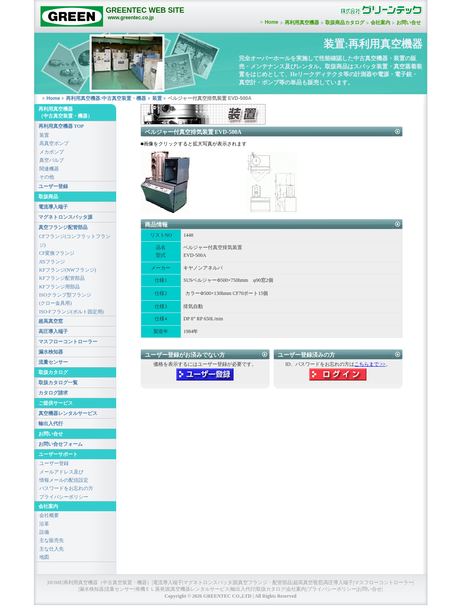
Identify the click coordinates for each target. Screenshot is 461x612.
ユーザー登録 (53, 186)
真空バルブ (51, 160)
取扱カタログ (271, 589)
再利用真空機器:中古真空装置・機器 (106, 98)
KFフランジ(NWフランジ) (67, 270)
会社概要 (49, 515)
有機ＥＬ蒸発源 (152, 589)
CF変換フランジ (57, 253)
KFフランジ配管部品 (62, 278)
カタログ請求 (53, 393)
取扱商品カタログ (344, 22)
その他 (46, 177)
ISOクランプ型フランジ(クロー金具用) (65, 299)
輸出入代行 (50, 423)
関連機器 (49, 169)
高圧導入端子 (53, 331)
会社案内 (380, 22)
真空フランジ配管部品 (63, 227)
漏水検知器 (50, 352)
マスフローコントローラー (67, 342)
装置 (157, 98)
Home (271, 22)
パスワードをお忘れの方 (66, 488)
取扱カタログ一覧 (58, 382)
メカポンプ (51, 152)
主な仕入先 (51, 549)
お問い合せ (408, 22)
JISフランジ (52, 262)
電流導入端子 (53, 207)
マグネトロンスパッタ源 (65, 217)
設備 (44, 532)
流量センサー (53, 362)
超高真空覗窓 (308, 582)
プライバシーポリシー (63, 497)
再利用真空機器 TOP (61, 126)
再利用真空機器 (302, 22)
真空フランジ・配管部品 (265, 582)
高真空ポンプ (54, 143)
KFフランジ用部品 (59, 287)
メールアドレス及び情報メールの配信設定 (63, 476)
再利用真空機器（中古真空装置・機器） (107, 582)
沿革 (44, 524)
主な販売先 (51, 540)
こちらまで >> (370, 364)
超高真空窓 (50, 321)
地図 (44, 557)
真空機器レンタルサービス (67, 413)
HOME (55, 582)
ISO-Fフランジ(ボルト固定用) (71, 312)
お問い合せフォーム (60, 444)
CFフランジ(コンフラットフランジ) (75, 240)
